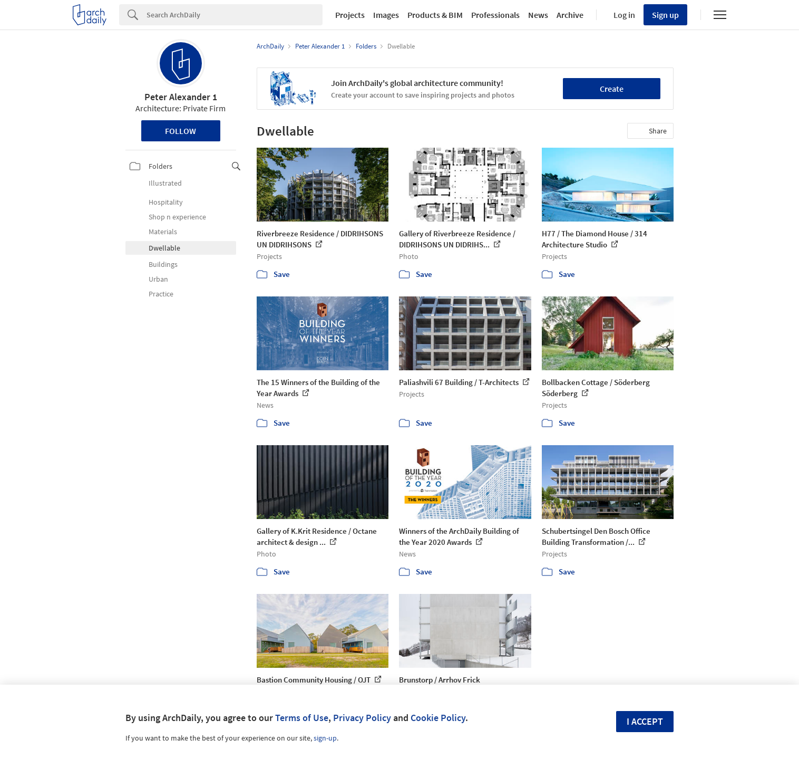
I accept (645, 721)
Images (386, 15)
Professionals (495, 15)
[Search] (235, 14)
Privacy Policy (362, 718)
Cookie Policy (438, 718)
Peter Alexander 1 (180, 97)
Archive (570, 15)
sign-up (325, 738)
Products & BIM (435, 15)
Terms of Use (301, 718)
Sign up (665, 14)
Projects (350, 15)
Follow (180, 131)
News (538, 15)
